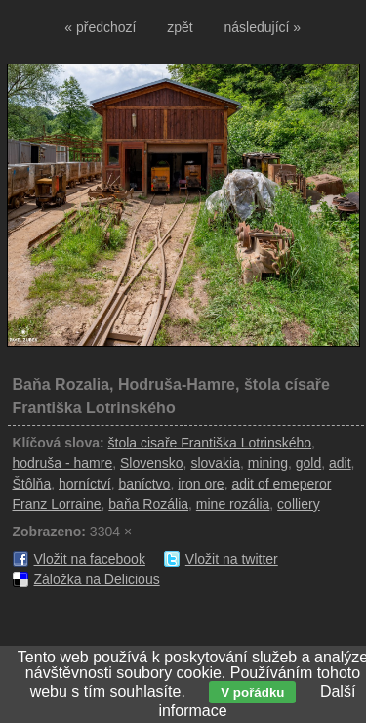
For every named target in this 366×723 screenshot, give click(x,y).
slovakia (215, 463)
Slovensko (151, 463)
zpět (179, 27)
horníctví (85, 483)
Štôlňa (32, 483)
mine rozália (232, 504)
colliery (298, 504)
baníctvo (144, 483)
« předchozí (100, 27)
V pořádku (252, 692)
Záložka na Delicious (97, 579)
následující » (263, 27)
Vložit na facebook (89, 559)
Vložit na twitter (231, 559)
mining (268, 463)
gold (308, 463)
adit (340, 463)
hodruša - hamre (63, 463)
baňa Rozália (148, 504)
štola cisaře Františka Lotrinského (210, 442)
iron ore (201, 483)
